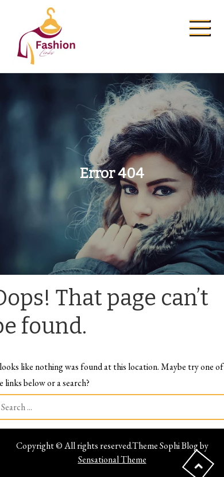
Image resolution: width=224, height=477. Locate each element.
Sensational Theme (112, 459)
